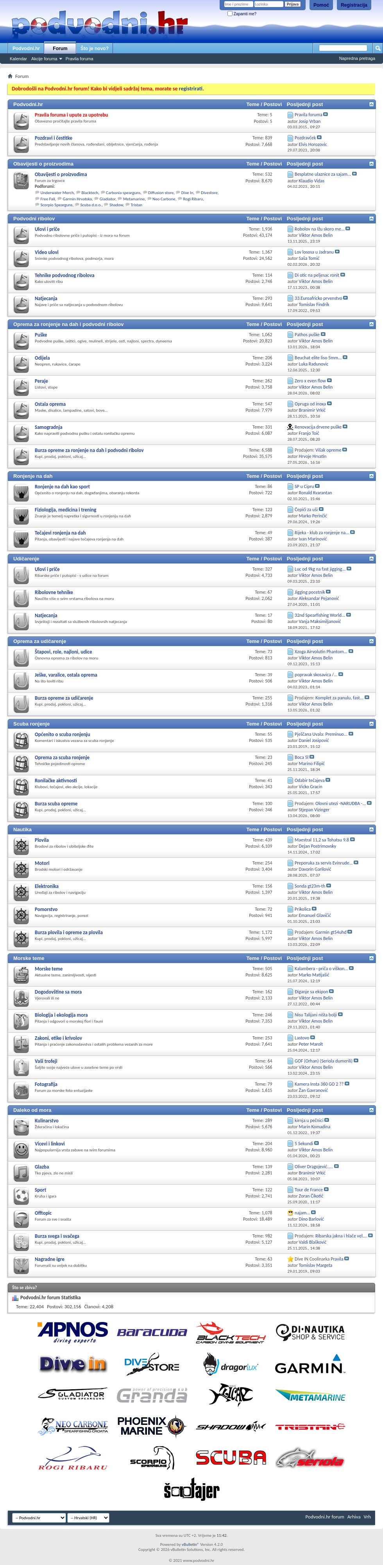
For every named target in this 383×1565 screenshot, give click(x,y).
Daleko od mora (32, 1110)
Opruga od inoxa (310, 404)
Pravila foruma (79, 58)
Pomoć (321, 5)
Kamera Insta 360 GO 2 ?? (319, 1084)
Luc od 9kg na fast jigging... (320, 569)
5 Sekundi (304, 1143)
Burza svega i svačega (57, 1236)
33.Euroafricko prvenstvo (318, 298)
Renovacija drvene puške (318, 427)
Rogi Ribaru (193, 199)
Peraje (41, 381)
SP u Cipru (304, 486)
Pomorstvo (46, 909)
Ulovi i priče (47, 229)
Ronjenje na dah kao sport (62, 487)
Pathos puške (307, 334)
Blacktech (89, 192)
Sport (40, 1190)
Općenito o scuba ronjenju (62, 734)
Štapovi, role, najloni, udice (63, 652)
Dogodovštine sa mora (58, 992)
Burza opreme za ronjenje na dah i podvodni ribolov (89, 450)
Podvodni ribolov (34, 219)
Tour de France (309, 1189)
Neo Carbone (163, 199)
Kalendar (18, 58)
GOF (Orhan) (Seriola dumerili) (324, 1061)
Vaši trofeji (46, 1061)
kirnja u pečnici (309, 1120)
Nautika (22, 829)
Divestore (209, 192)
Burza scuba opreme (56, 804)
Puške (41, 335)
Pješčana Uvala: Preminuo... (321, 734)
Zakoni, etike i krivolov (58, 1038)
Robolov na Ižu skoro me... (320, 229)
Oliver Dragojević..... (314, 1166)
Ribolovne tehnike (54, 592)
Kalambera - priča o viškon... (321, 968)
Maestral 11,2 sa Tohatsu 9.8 (322, 840)
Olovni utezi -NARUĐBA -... (340, 803)
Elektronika (47, 886)
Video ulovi (47, 252)
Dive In (187, 192)
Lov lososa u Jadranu (314, 252)
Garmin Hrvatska (77, 199)
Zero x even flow (310, 381)
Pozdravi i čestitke (53, 138)
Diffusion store (161, 192)
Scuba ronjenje (31, 724)
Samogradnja (49, 427)
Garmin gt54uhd (330, 932)
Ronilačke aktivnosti (56, 780)
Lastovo (302, 1038)
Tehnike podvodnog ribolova (65, 275)
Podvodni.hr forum (325, 1517)
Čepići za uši (306, 509)
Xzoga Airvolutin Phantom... (321, 651)
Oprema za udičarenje (39, 641)
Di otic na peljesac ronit (317, 275)
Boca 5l (301, 757)
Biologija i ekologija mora (61, 1015)
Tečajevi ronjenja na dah (60, 533)
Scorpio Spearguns (57, 204)
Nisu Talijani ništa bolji (316, 1015)
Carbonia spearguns (123, 192)
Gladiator (107, 199)
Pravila (337, 1259)
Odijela (42, 358)
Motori (42, 863)
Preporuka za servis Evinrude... (324, 863)
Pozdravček (305, 137)
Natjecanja (46, 298)
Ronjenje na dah (32, 476)
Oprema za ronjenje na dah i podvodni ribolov (68, 324)
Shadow (116, 204)
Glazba (42, 1167)
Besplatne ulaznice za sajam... (323, 174)
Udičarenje (26, 559)
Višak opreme (328, 450)
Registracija (354, 5)
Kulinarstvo (47, 1121)
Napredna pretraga (357, 58)
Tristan (136, 204)
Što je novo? (95, 48)
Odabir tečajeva (309, 780)
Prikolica (303, 909)
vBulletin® (190, 1544)
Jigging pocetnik (310, 592)
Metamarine (134, 199)
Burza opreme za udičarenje (64, 698)
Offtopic (43, 1213)
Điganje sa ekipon (311, 991)
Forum (60, 48)
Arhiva (354, 1517)
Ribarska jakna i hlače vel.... (341, 1236)
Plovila (42, 840)
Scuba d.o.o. (91, 204)
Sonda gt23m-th (310, 886)
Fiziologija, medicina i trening (65, 510)
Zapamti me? (241, 14)
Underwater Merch (57, 192)
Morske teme (28, 958)
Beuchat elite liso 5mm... (318, 357)
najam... (302, 1213)
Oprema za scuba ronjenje (62, 757)
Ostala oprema (50, 404)
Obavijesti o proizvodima (43, 164)
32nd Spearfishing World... (320, 615)
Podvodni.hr (26, 48)
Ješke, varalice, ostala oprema (66, 675)
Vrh (367, 1517)
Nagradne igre (49, 1259)
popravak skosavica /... (316, 674)
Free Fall (48, 199)
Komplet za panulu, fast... (339, 698)
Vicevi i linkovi (50, 1144)
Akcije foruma (44, 58)
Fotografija (46, 1084)
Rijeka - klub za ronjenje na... (322, 532)
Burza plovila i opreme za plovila (69, 932)
